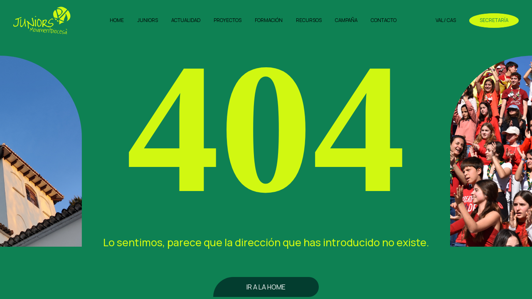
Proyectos (227, 20)
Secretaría (494, 20)
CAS (451, 20)
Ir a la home (266, 287)
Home (117, 20)
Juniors (147, 20)
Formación (269, 20)
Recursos (309, 20)
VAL (439, 20)
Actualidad (185, 20)
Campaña (346, 20)
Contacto (384, 20)
